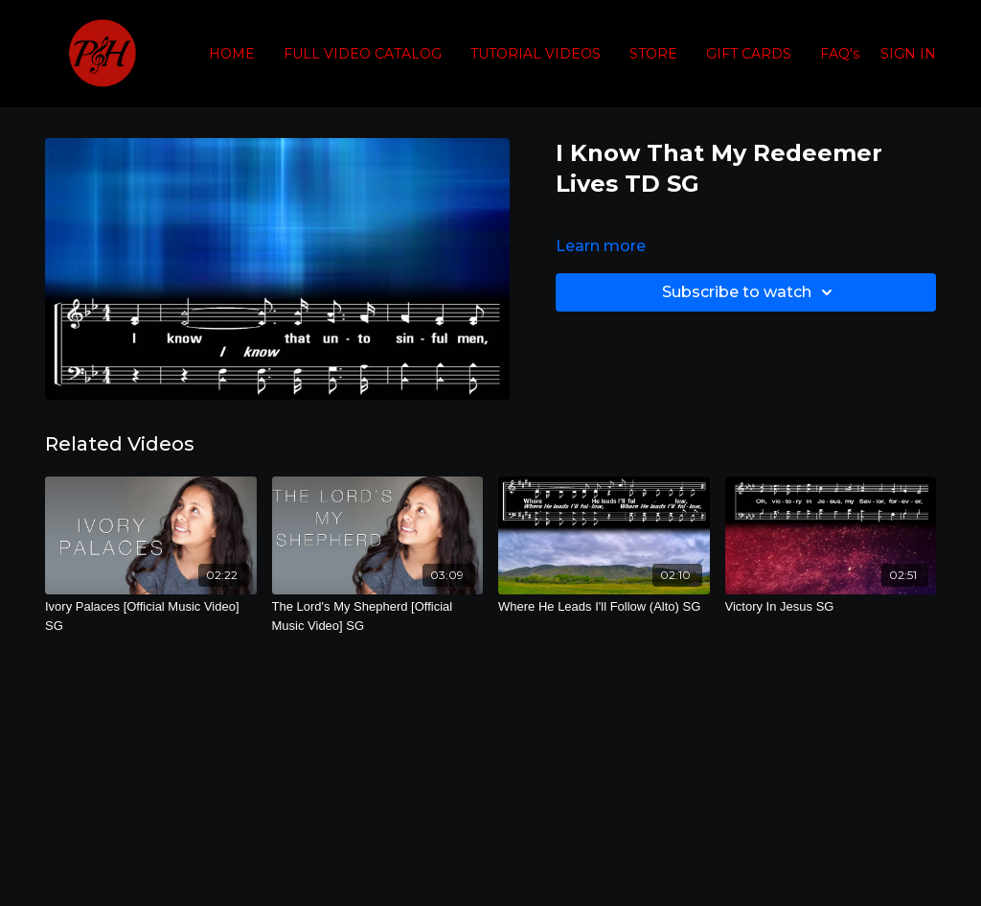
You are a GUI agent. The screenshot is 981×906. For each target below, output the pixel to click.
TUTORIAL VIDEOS (535, 53)
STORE (653, 53)
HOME (232, 53)
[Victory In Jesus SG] (831, 606)
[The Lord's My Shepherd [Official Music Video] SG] (378, 616)
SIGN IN (908, 53)
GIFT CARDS (748, 53)
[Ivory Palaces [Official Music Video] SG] (151, 616)
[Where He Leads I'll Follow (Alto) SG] (604, 606)
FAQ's (839, 53)
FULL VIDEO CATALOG (363, 53)
